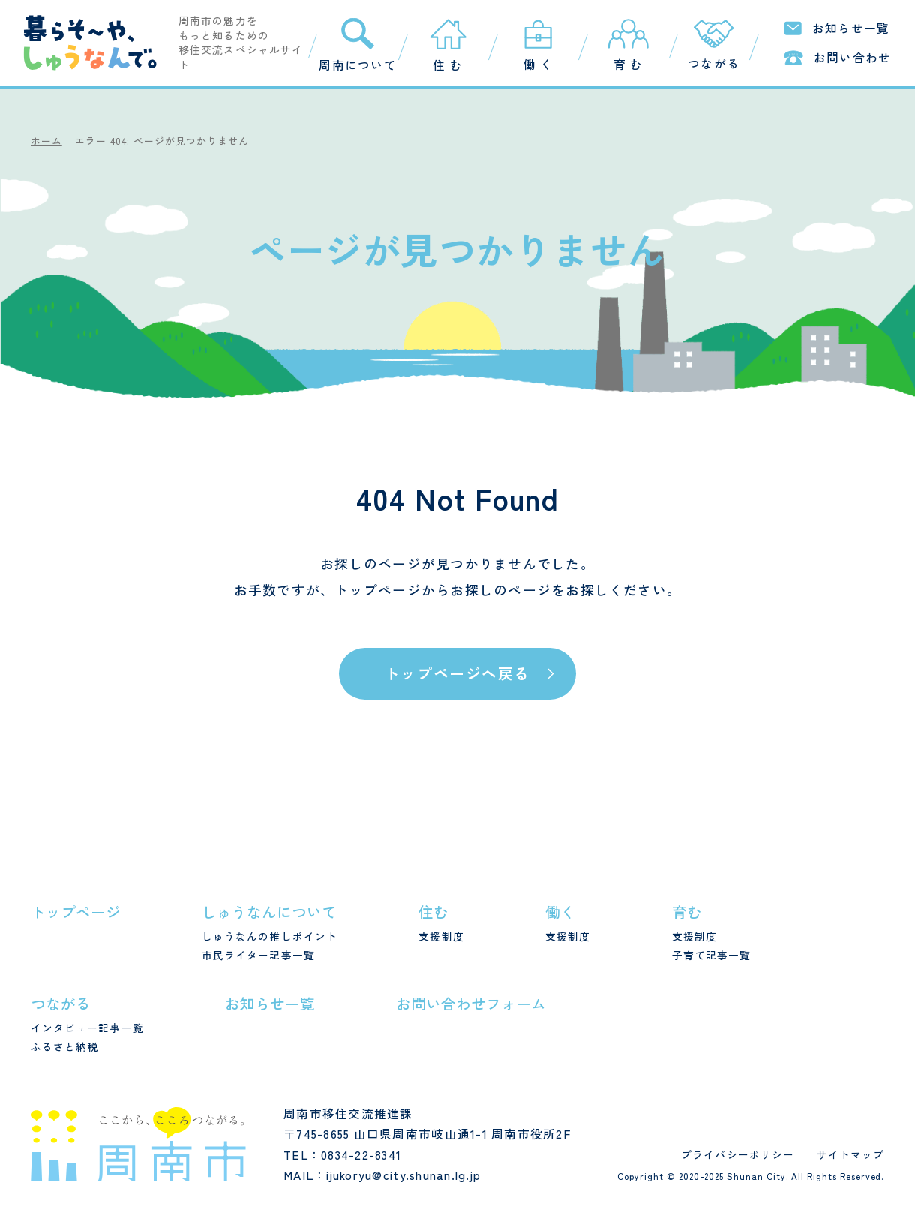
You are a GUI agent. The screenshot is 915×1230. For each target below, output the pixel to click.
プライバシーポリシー (737, 1154)
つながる (61, 1003)
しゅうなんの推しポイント (270, 936)
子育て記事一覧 (712, 954)
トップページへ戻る (457, 673)
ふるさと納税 (65, 1046)
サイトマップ (851, 1154)
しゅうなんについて (269, 911)
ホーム (46, 141)
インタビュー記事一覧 (87, 1027)
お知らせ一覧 (270, 1003)
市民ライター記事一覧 (258, 954)
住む (433, 911)
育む (687, 911)
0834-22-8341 (361, 1154)
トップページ (377, 589)
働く (560, 911)
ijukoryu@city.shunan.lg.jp (403, 1175)
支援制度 (441, 936)
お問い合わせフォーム (471, 1003)
